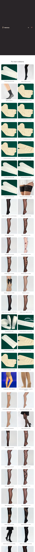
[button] (28, 27)
